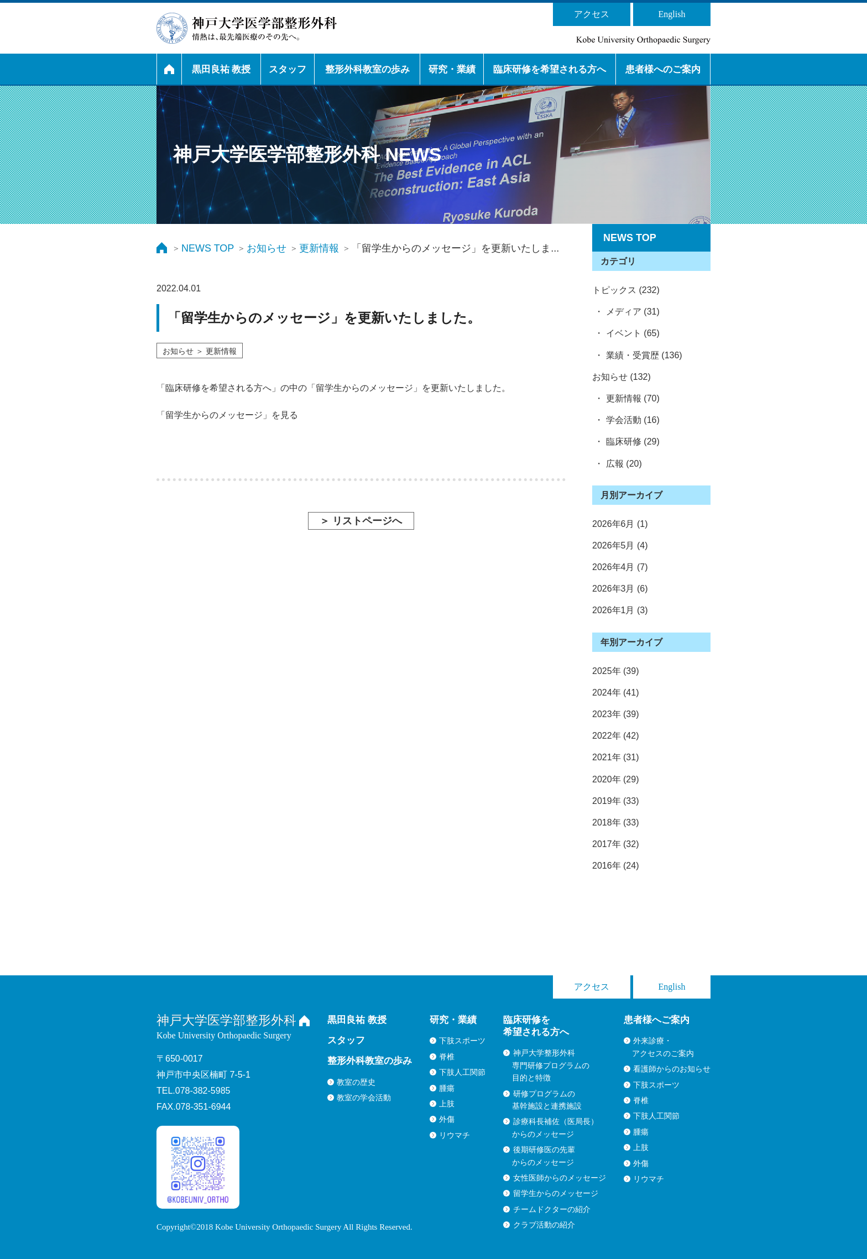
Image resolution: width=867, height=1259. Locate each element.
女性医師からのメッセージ (559, 1177)
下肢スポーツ (462, 1040)
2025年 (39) (615, 671)
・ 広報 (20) (617, 463)
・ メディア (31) (626, 311)
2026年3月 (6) (620, 588)
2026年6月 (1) (620, 524)
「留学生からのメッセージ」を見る (227, 415)
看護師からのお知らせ (672, 1068)
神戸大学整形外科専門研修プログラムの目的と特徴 (550, 1065)
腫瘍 (447, 1088)
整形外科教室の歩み (367, 69)
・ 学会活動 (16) (626, 420)
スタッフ (287, 69)
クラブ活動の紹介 (544, 1224)
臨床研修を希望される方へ (549, 69)
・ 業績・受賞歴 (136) (637, 355)
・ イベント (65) (626, 333)
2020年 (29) (615, 779)
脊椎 (447, 1056)
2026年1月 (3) (620, 610)
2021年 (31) (615, 757)
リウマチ (454, 1135)
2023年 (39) (615, 714)
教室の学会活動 (364, 1097)
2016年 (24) (615, 865)
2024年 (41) (615, 692)
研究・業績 (452, 69)
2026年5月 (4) (620, 545)
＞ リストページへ (361, 520)
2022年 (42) (615, 735)
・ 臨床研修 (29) (626, 441)
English (672, 14)
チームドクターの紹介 (552, 1209)
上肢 (447, 1103)
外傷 (447, 1119)
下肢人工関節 (462, 1072)
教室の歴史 (356, 1082)
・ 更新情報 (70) (626, 398)
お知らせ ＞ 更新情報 (200, 351)
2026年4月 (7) (620, 567)
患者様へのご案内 (663, 69)
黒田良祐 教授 (221, 69)
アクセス (591, 14)
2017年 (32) (615, 844)
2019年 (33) (615, 801)
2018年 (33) (615, 822)
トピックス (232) (626, 290)
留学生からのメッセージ (555, 1193)
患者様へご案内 (657, 1020)
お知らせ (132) (621, 377)
